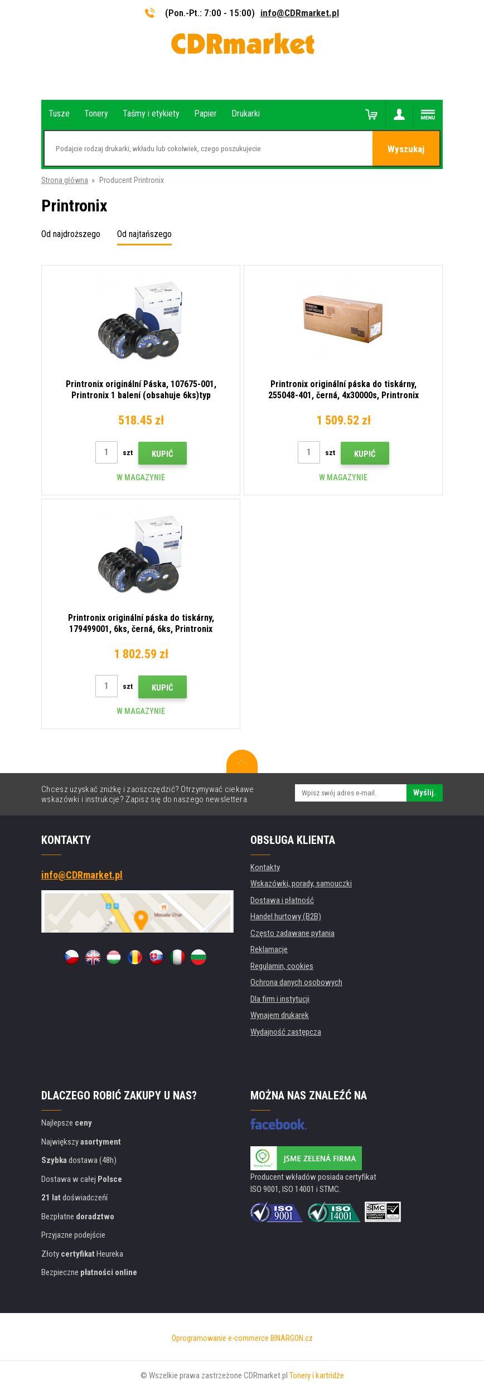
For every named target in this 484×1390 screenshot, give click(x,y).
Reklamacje (269, 949)
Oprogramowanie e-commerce (220, 1338)
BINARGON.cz (291, 1338)
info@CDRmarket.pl (299, 12)
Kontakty (265, 867)
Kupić (162, 454)
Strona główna (64, 180)
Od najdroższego (70, 234)
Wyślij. (424, 793)
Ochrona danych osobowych (296, 982)
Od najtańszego (144, 234)
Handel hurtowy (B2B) (285, 916)
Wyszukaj (406, 149)
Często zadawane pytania (292, 933)
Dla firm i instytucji (279, 999)
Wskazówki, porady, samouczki (301, 884)
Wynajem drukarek (279, 1015)
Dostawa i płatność (282, 900)
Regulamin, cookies (281, 966)
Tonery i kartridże (316, 1375)
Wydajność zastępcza (285, 1032)
